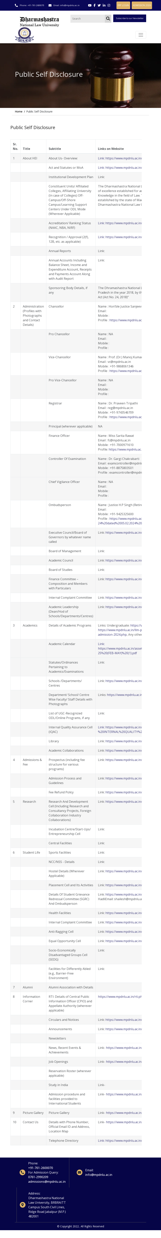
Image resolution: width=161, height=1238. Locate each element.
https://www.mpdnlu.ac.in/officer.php (121, 452)
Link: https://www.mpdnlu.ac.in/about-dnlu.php (117, 160)
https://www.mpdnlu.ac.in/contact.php (119, 1124)
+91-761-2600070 (36, 5)
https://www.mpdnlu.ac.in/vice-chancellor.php (128, 373)
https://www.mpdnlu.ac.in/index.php (117, 1022)
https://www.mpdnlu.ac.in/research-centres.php (125, 683)
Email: (85, 1173)
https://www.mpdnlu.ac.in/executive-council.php (125, 535)
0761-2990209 (38, 1180)
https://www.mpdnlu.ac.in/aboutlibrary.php (122, 743)
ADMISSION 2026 (142, 5)
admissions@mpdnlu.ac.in (47, 1184)
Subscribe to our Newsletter (129, 18)
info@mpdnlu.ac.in (70, 5)
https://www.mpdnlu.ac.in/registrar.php (124, 419)
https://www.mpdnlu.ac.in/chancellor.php (125, 322)
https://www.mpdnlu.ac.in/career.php (118, 1064)
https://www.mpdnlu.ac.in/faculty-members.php (127, 697)
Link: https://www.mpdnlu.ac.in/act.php (111, 170)
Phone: (33, 1166)
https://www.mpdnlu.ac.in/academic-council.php (125, 563)
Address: (35, 1196)
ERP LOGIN (123, 5)
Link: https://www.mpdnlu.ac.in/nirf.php (112, 225)
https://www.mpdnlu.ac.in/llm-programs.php (115, 632)
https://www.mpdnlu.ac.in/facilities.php (119, 873)
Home (18, 114)
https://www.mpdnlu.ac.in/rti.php (107, 999)
